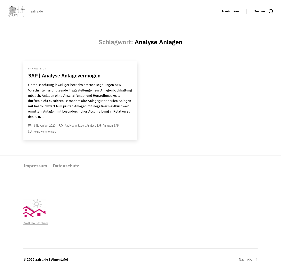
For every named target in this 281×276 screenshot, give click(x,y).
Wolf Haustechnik (36, 229)
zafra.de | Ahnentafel (51, 265)
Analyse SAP (93, 131)
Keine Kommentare (45, 137)
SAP (116, 131)
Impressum (36, 171)
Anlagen (108, 131)
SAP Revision (37, 74)
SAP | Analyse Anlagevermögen (68, 81)
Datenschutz (69, 171)
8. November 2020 (44, 131)
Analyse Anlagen (75, 131)
